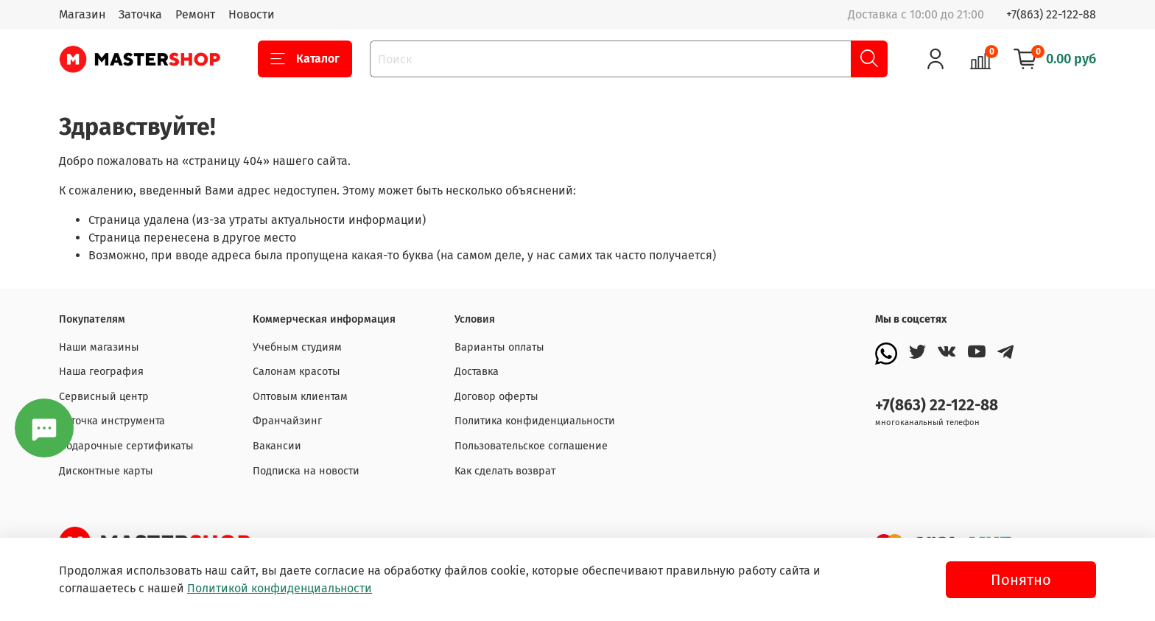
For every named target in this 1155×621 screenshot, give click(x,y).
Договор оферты (496, 396)
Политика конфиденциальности (534, 421)
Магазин (82, 14)
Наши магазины (99, 347)
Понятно (1021, 580)
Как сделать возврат (504, 471)
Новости (251, 14)
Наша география (101, 371)
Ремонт (195, 14)
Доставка (476, 371)
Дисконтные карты (106, 471)
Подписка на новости (306, 471)
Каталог (305, 59)
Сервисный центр (104, 396)
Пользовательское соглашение (531, 446)
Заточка (140, 14)
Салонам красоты (296, 371)
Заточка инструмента (112, 421)
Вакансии (277, 446)
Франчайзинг (287, 421)
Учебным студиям (297, 347)
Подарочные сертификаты (126, 446)
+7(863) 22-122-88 (1051, 14)
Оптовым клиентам (300, 396)
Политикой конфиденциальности (279, 588)
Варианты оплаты (499, 347)
